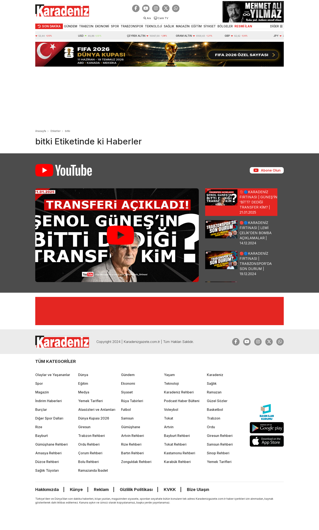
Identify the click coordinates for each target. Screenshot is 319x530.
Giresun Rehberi (220, 436)
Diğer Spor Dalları (49, 418)
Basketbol (215, 409)
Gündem (128, 375)
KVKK (170, 489)
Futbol (126, 409)
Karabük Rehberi (177, 462)
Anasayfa (40, 131)
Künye (76, 489)
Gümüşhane (130, 427)
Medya (83, 392)
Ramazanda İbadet (93, 470)
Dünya (83, 375)
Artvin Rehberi (132, 436)
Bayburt (41, 436)
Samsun (127, 418)
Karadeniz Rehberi (179, 392)
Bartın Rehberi (132, 453)
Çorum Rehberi (90, 453)
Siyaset (127, 392)
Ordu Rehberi (89, 444)
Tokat (168, 418)
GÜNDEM (70, 26)
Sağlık (212, 383)
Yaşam (169, 375)
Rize (38, 427)
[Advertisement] (159, 96)
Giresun (84, 427)
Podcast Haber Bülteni (181, 401)
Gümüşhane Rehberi (51, 444)
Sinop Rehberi (218, 453)
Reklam (101, 489)
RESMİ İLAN (243, 26)
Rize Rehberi (131, 444)
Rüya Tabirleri (132, 401)
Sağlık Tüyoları (47, 470)
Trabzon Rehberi (91, 436)
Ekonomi (128, 383)
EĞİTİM (196, 26)
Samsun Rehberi (220, 444)
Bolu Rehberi (88, 462)
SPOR (115, 26)
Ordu (211, 427)
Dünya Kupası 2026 (93, 418)
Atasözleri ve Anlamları (96, 409)
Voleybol (171, 409)
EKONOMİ (102, 26)
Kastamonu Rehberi (179, 453)
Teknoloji (171, 383)
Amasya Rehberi (48, 453)
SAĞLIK (169, 26)
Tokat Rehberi (175, 444)
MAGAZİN (183, 26)
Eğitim (83, 383)
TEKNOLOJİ (153, 26)
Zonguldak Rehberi (136, 462)
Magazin (42, 392)
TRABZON (86, 26)
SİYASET (209, 26)
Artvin (169, 427)
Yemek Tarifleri (90, 401)
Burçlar (41, 409)
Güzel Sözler (217, 401)
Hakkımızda (47, 489)
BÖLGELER (225, 26)
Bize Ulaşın (198, 489)
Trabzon (213, 418)
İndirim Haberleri (48, 401)
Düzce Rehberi (47, 462)
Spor (39, 383)
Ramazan (214, 392)
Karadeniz (215, 375)
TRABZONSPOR (132, 26)
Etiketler (56, 131)
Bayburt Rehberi (177, 436)
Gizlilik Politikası (136, 489)
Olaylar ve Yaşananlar (52, 375)
